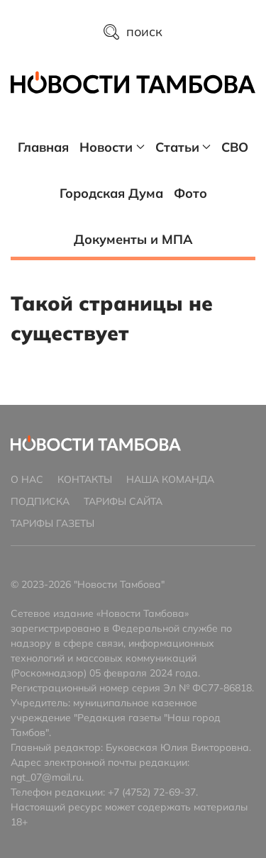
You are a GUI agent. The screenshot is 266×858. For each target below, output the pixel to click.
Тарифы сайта (123, 501)
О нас (27, 479)
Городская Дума (111, 193)
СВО (234, 147)
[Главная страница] (133, 82)
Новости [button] (112, 147)
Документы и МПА (133, 239)
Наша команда (170, 479)
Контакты (84, 479)
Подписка (40, 501)
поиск (133, 31)
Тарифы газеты (52, 523)
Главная (43, 147)
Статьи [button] (183, 147)
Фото (190, 193)
